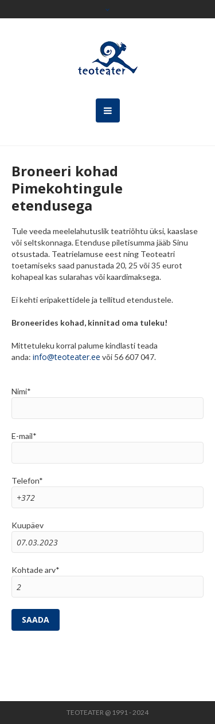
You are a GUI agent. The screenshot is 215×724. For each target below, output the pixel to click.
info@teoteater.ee (66, 356)
